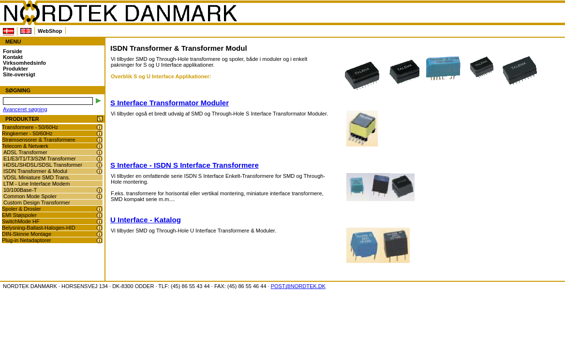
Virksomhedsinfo (24, 63)
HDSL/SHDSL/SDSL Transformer (42, 165)
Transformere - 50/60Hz (30, 127)
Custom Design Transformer (36, 202)
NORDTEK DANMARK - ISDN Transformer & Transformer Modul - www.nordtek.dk (120, 13)
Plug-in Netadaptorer (26, 240)
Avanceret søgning (25, 109)
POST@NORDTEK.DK (298, 286)
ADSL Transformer (25, 152)
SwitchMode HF (21, 221)
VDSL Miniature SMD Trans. (36, 177)
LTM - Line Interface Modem (36, 184)
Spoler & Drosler (21, 209)
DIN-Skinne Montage (26, 234)
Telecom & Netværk (25, 146)
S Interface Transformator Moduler (169, 103)
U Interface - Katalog (145, 220)
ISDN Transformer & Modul (35, 171)
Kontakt (13, 57)
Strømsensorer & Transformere (38, 140)
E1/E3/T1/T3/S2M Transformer (39, 158)
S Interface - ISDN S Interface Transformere (184, 165)
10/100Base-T (20, 190)
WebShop (50, 31)
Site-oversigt (19, 74)
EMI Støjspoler (19, 215)
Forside (12, 51)
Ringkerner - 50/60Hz (27, 133)
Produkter (15, 69)
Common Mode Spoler (30, 196)
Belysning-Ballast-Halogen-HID (38, 228)
